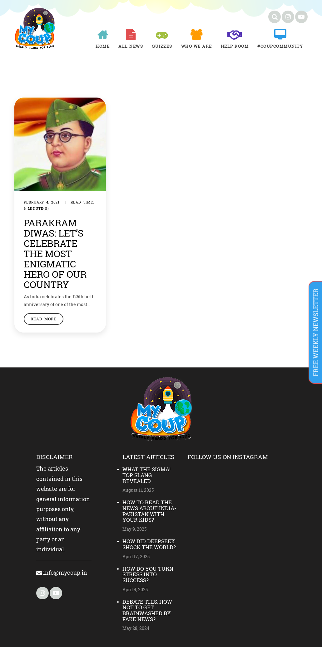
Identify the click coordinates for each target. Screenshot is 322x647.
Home (103, 46)
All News (130, 46)
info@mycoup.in (61, 572)
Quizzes (162, 46)
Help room (235, 46)
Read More (44, 318)
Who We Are (196, 46)
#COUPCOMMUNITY (280, 46)
